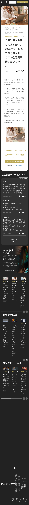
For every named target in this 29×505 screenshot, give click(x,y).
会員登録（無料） (23, 2)
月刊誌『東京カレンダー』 (24, 478)
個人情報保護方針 (19, 480)
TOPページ (16, 475)
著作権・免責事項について (19, 484)
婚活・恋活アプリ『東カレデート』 (24, 481)
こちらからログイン (17, 165)
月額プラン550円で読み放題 (14, 161)
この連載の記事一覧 (9, 270)
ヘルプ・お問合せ (16, 479)
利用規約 (19, 477)
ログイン (13, 2)
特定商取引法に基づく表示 (19, 489)
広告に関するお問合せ (16, 484)
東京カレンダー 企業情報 (16, 490)
